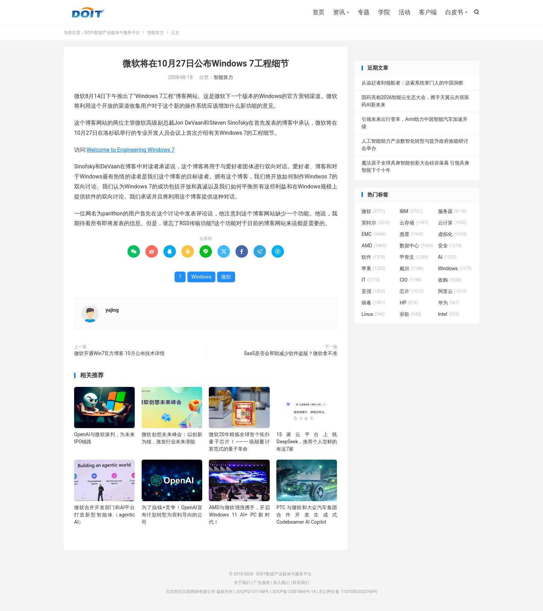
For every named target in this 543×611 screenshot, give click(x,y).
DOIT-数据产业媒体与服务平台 (88, 12)
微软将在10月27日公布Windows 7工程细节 (206, 64)
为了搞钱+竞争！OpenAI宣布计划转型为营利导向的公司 (172, 515)
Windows (201, 277)
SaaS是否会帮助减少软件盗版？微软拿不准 (290, 353)
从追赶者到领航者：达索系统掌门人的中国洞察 (412, 83)
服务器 (452, 211)
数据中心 (416, 245)
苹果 (373, 268)
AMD (374, 245)
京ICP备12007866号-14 (293, 591)
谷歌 (410, 314)
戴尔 (411, 268)
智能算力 (155, 32)
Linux (373, 314)
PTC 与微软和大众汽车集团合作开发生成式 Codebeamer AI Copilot (306, 515)
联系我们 (301, 582)
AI (447, 257)
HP (409, 303)
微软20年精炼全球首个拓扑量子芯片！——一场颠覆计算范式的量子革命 (239, 442)
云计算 (452, 222)
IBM (411, 211)
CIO (410, 280)
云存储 (414, 222)
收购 (450, 280)
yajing (112, 310)
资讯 (339, 12)
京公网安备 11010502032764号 (348, 591)
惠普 (411, 234)
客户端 (428, 12)
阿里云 (452, 291)
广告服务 (261, 582)
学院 (384, 12)
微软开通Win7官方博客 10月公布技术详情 (119, 353)
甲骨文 (414, 257)
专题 (364, 12)
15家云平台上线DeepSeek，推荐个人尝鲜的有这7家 (306, 442)
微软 (226, 277)
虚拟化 (452, 234)
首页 (318, 12)
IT (371, 280)
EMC (374, 234)
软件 (373, 257)
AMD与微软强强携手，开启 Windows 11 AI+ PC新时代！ (239, 515)
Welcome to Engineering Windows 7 (131, 150)
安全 (450, 245)
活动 (404, 12)
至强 (373, 291)
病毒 (373, 303)
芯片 (411, 291)
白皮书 (454, 12)
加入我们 (281, 582)
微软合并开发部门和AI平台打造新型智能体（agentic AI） (104, 515)
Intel (448, 314)
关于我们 (242, 582)
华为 (449, 303)
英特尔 (376, 222)
